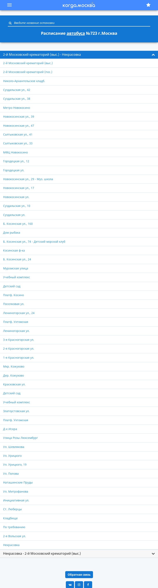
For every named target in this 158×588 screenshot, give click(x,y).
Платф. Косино (13, 295)
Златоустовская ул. (16, 411)
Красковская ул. (14, 384)
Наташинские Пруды (18, 482)
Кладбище (10, 518)
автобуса (76, 33)
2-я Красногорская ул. (18, 348)
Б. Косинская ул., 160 (18, 224)
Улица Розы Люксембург (20, 438)
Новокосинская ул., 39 (18, 116)
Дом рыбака (11, 232)
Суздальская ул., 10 (16, 206)
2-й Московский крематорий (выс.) (28, 63)
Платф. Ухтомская (15, 322)
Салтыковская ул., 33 (18, 143)
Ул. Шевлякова (13, 447)
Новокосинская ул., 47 (18, 126)
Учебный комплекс (16, 277)
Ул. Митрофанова (15, 491)
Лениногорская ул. (16, 331)
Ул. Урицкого (12, 456)
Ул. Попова (11, 474)
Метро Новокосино (16, 108)
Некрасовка (11, 545)
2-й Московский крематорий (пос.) (27, 72)
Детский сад (11, 286)
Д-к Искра (10, 429)
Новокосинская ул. (16, 197)
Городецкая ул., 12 (16, 161)
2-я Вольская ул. (14, 536)
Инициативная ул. (16, 500)
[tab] (79, 55)
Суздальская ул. (14, 215)
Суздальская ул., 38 (16, 99)
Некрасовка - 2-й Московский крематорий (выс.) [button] (42, 553)
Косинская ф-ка (14, 250)
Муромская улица (15, 268)
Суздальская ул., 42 (16, 90)
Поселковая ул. (13, 304)
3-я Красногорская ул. (18, 340)
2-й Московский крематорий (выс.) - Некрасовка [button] (42, 54)
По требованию (14, 527)
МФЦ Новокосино (15, 152)
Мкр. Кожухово (13, 366)
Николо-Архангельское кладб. (24, 81)
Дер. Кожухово (13, 375)
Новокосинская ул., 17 (18, 188)
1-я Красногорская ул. (18, 358)
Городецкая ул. (13, 170)
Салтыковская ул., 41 (18, 134)
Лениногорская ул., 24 (19, 313)
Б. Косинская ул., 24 (17, 259)
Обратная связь (79, 574)
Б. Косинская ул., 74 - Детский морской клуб (34, 242)
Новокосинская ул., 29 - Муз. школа (28, 179)
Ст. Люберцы (12, 509)
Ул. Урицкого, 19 (15, 464)
